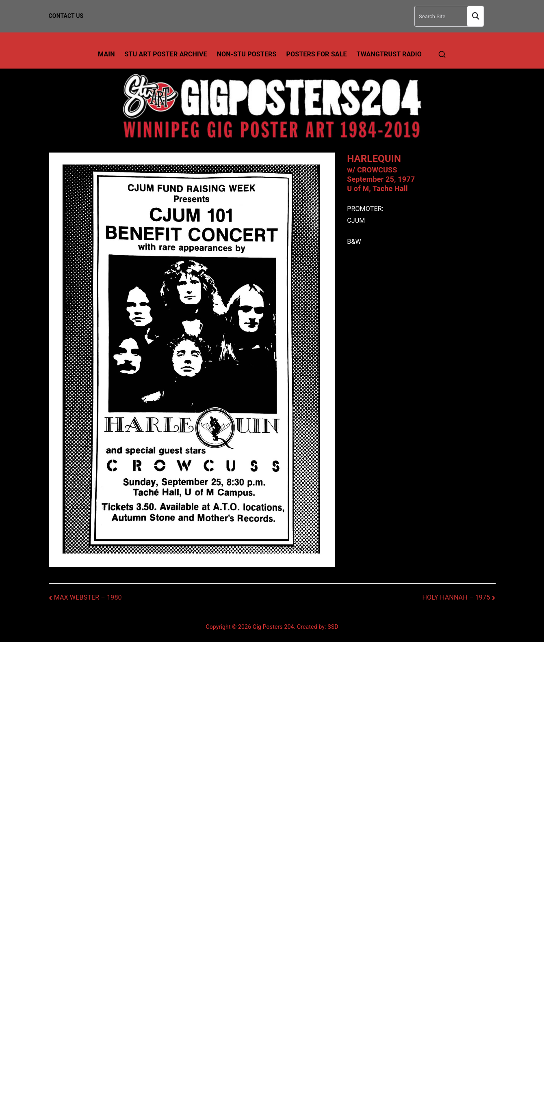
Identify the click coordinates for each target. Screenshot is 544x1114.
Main (106, 54)
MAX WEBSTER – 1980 (88, 597)
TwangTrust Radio (389, 54)
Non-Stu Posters (247, 54)
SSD (332, 627)
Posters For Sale (316, 54)
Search (475, 16)
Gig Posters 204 (273, 627)
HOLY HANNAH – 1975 (456, 597)
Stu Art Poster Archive (166, 54)
